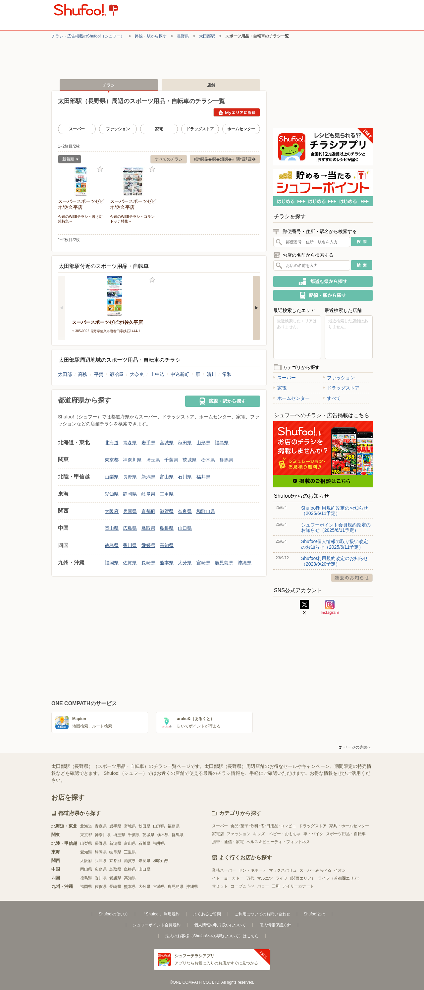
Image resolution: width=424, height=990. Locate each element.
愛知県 (112, 494)
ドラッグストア (200, 129)
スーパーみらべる (315, 870)
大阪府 (112, 511)
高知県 (167, 545)
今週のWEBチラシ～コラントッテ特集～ (132, 219)
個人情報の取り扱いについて (220, 925)
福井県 (203, 476)
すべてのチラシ (169, 159)
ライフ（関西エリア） (295, 878)
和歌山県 (205, 511)
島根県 (167, 528)
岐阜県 (148, 494)
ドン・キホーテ (252, 870)
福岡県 (112, 562)
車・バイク (313, 834)
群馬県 (226, 460)
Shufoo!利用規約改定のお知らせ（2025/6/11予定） (334, 510)
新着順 (68, 160)
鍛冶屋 (117, 374)
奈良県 (185, 511)
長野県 (183, 36)
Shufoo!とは (314, 914)
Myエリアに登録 (236, 112)
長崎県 (148, 562)
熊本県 (167, 562)
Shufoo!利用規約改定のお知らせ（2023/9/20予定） (334, 561)
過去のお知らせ (352, 578)
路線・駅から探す (151, 36)
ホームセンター (241, 129)
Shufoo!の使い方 (113, 914)
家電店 (218, 834)
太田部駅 (207, 36)
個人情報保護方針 (275, 925)
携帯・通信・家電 (228, 841)
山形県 (203, 442)
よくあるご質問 (207, 914)
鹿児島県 (224, 562)
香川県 (130, 545)
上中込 (157, 374)
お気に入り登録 (100, 169)
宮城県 (167, 442)
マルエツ (265, 878)
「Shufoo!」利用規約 (160, 914)
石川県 (185, 476)
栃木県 (208, 460)
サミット (220, 886)
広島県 (130, 528)
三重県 (167, 494)
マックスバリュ (283, 870)
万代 (250, 878)
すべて (332, 398)
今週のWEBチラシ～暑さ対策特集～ (80, 219)
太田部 (65, 374)
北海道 (112, 442)
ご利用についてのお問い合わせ (262, 914)
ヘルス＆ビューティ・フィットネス (278, 841)
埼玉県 (153, 460)
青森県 (130, 442)
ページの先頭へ (355, 747)
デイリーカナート (298, 886)
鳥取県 (148, 528)
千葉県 (171, 460)
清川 (211, 374)
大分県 (185, 562)
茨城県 (189, 460)
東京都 (112, 460)
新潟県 (148, 476)
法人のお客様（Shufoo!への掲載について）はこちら (211, 936)
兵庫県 (130, 511)
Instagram (330, 607)
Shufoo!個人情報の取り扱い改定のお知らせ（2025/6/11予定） (334, 544)
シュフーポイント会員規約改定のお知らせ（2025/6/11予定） (336, 527)
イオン (340, 870)
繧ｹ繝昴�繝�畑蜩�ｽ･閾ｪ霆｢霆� (225, 159)
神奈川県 (132, 460)
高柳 (82, 374)
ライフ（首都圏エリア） (340, 878)
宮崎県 (203, 562)
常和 (227, 374)
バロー (263, 886)
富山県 (167, 476)
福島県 (222, 442)
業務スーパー (224, 870)
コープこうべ (242, 886)
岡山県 (112, 528)
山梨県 (112, 476)
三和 (276, 886)
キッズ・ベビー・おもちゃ (277, 834)
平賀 (98, 374)
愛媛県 (148, 545)
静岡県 (130, 494)
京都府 (148, 511)
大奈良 (137, 374)
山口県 (185, 528)
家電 (159, 129)
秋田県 (185, 442)
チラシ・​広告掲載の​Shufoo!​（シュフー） (88, 36)
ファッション (118, 129)
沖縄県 (244, 562)
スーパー (77, 129)
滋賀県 (167, 511)
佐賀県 (130, 562)
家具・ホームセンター (349, 826)
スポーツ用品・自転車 (346, 834)
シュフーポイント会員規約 (157, 925)
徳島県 (112, 545)
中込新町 (180, 374)
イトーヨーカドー (228, 878)
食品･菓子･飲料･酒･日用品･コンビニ (263, 826)
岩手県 (148, 442)
